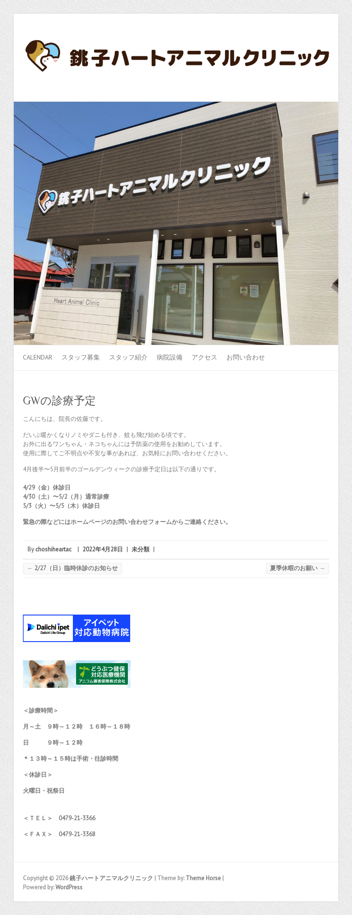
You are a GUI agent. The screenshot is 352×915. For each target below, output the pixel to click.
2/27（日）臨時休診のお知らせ (72, 568)
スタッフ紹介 (128, 357)
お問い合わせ (245, 357)
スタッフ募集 (80, 357)
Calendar (37, 357)
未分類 (140, 549)
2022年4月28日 (102, 549)
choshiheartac (53, 549)
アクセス (204, 357)
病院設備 (169, 357)
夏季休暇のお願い (297, 568)
